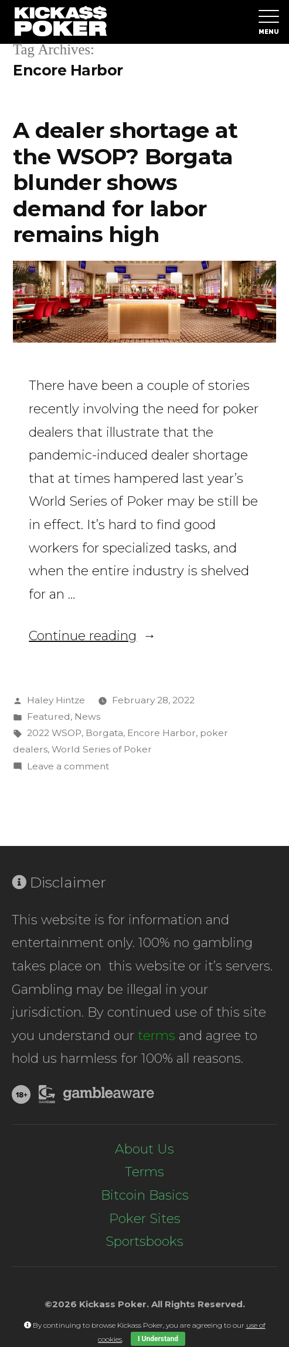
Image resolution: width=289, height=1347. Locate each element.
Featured (48, 716)
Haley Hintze (56, 700)
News (87, 716)
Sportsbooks (144, 1241)
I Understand (158, 1339)
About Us (144, 1149)
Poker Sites (145, 1219)
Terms (144, 1172)
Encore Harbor (161, 732)
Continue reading (92, 636)
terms (156, 1036)
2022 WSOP (54, 732)
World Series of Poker (102, 749)
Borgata (104, 732)
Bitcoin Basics (145, 1195)
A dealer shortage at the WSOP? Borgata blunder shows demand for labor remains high (125, 182)
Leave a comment (68, 766)
